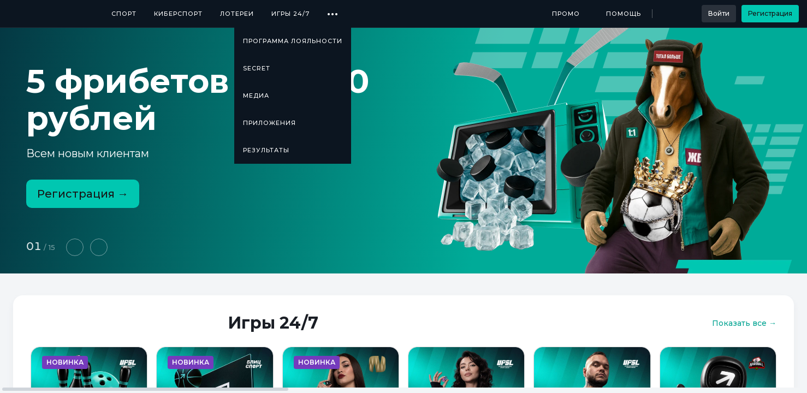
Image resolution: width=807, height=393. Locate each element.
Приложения (269, 123)
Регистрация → (82, 193)
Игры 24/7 (290, 13)
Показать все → (744, 323)
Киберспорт (178, 13)
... (333, 10)
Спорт (124, 13)
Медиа (256, 95)
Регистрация (770, 13)
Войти (718, 13)
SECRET (256, 68)
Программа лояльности (292, 41)
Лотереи (237, 13)
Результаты (266, 150)
